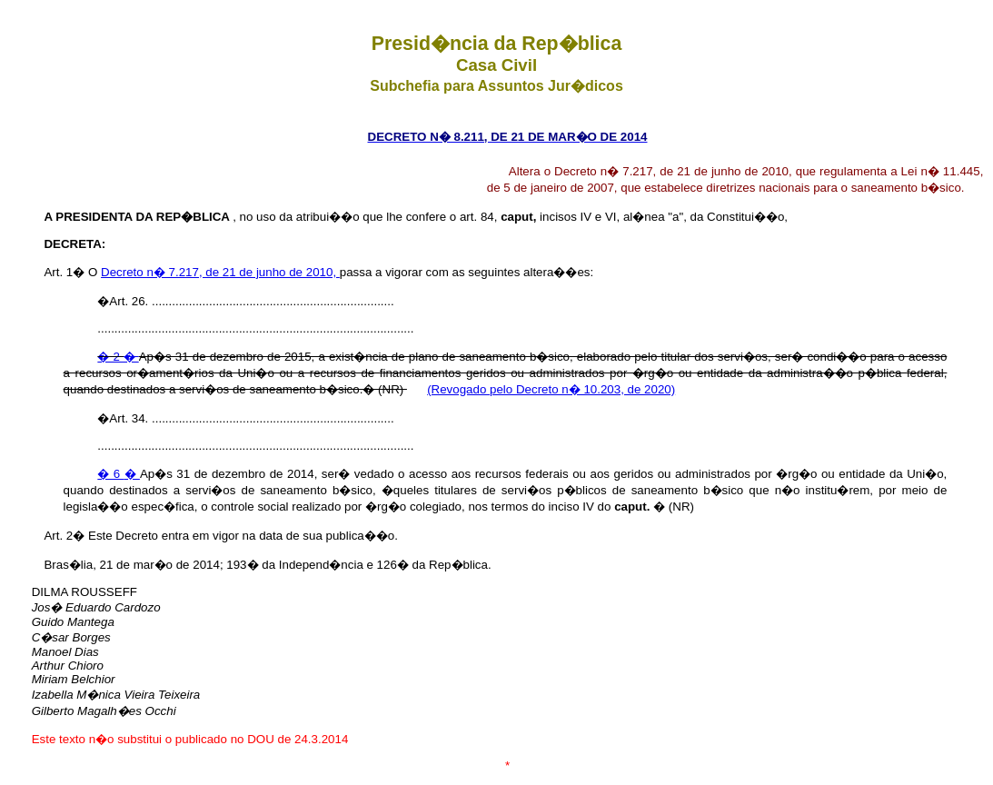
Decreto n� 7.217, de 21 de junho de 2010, (220, 272)
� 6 (110, 474)
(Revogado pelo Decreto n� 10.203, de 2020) (551, 389)
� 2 (110, 356)
